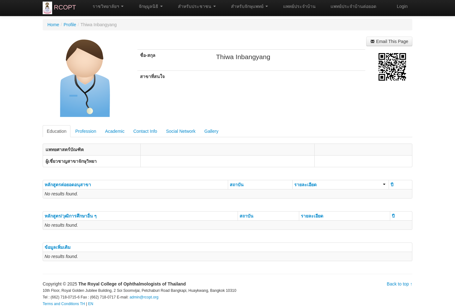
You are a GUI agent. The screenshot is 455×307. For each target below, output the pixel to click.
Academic (114, 131)
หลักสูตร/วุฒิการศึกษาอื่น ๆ (71, 215)
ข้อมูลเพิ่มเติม (57, 247)
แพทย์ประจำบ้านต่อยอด (351, 6)
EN (91, 304)
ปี (392, 184)
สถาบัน (237, 184)
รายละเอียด (339, 184)
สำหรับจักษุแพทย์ (246, 6)
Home (53, 24)
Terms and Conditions (61, 304)
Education (56, 131)
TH (82, 304)
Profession (85, 131)
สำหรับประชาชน (194, 6)
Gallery (211, 131)
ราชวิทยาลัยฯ (105, 6)
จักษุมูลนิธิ (148, 6)
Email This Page (389, 41)
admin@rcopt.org (144, 297)
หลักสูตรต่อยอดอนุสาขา (68, 184)
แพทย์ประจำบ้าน (296, 6)
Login (402, 6)
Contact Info (145, 131)
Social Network (180, 131)
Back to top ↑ (399, 283)
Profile (70, 24)
